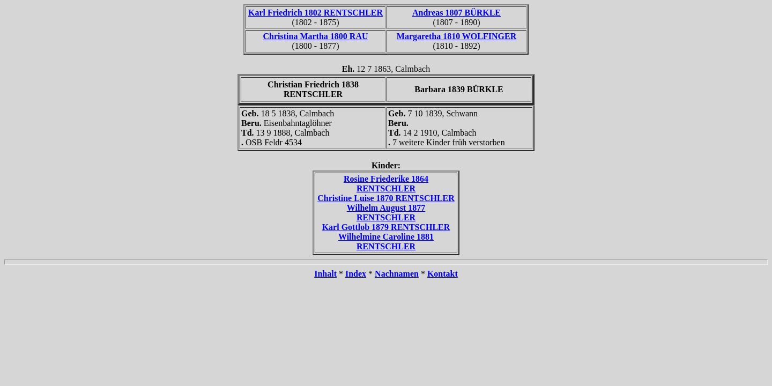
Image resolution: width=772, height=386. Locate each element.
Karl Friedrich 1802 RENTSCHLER (315, 12)
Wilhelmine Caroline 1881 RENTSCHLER (386, 241)
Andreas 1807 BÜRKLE (456, 12)
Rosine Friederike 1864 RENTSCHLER (386, 183)
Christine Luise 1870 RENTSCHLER (386, 198)
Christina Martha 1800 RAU (315, 36)
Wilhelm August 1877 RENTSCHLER (386, 212)
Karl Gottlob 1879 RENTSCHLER (386, 227)
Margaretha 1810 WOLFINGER (456, 36)
